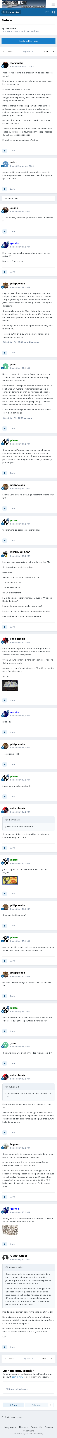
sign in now (17, 1377)
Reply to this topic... (17, 1389)
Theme (23, 1427)
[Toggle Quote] (6, 820)
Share (13, 1405)
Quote (12, 150)
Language (10, 1427)
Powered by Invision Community (28, 1433)
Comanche (10, 28)
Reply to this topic (28, 41)
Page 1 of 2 (28, 51)
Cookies (49, 1427)
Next (46, 51)
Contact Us (36, 1427)
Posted (22, 66)
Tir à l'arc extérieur (30, 31)
